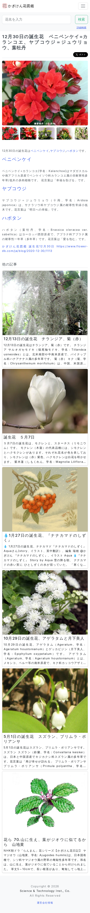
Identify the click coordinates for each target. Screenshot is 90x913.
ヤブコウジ (57, 150)
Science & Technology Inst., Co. (45, 891)
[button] (10, 133)
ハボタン (72, 150)
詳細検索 (81, 27)
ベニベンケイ (40, 150)
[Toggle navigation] (83, 6)
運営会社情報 (45, 902)
